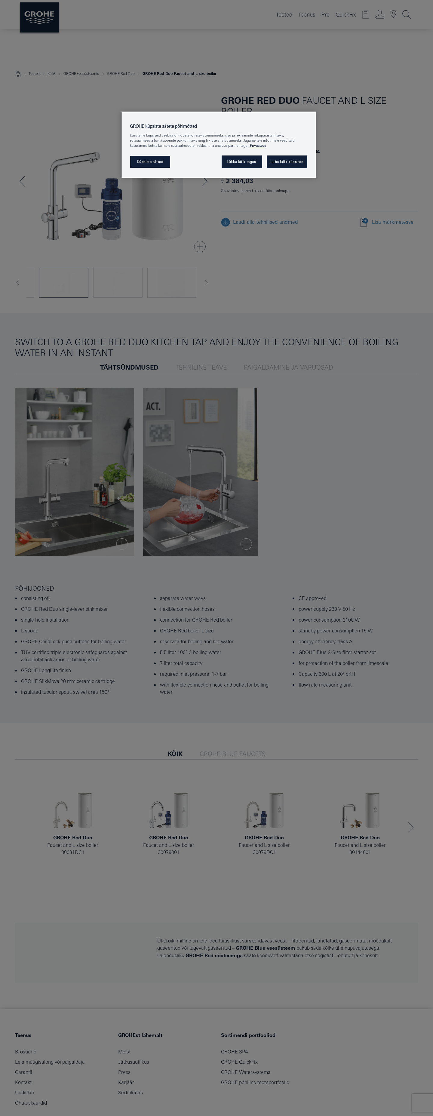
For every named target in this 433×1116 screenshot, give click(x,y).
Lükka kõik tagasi (242, 162)
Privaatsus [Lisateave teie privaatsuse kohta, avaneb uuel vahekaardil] (258, 145)
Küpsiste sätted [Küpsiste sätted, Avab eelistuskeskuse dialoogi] (150, 162)
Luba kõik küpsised (286, 162)
